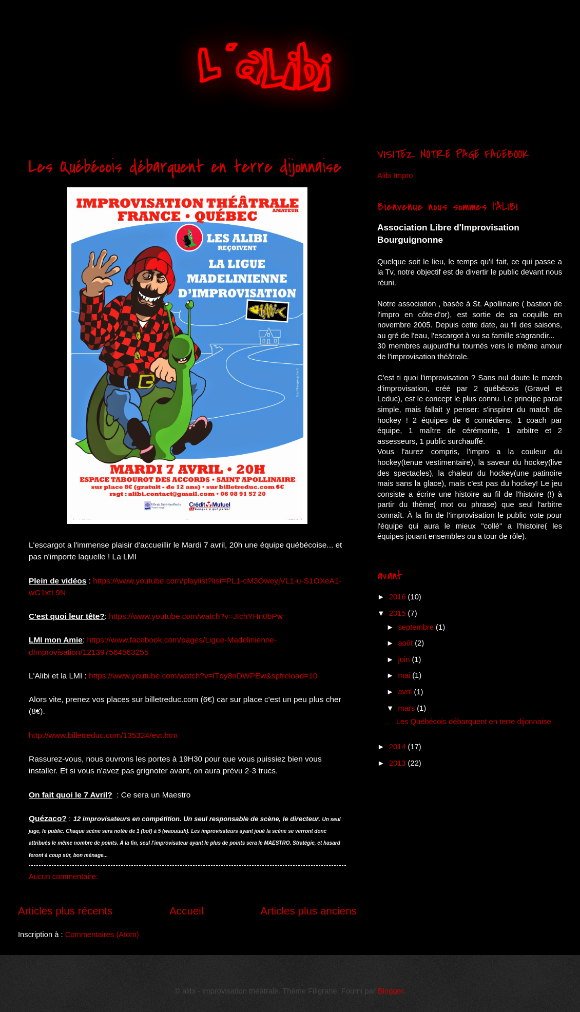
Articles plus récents (65, 911)
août (406, 643)
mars (407, 708)
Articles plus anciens (308, 911)
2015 (398, 613)
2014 (398, 747)
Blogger (390, 991)
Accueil (186, 911)
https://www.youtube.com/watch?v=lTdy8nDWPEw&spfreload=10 (203, 675)
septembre (417, 627)
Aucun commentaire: (63, 876)
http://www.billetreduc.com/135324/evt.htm (103, 735)
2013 (398, 763)
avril (406, 692)
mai (405, 675)
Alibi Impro (395, 175)
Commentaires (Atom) (102, 934)
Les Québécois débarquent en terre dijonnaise (185, 167)
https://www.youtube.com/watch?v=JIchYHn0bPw (196, 616)
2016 (398, 597)
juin (405, 659)
